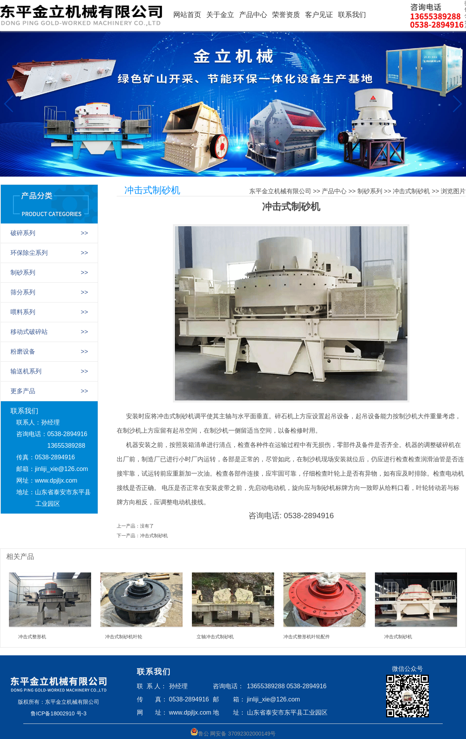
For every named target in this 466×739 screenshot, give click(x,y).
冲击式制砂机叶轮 (123, 636)
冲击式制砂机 (411, 191)
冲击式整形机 (32, 636)
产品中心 (253, 15)
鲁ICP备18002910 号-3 (58, 713)
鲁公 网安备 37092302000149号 (233, 732)
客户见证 (319, 15)
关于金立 (220, 15)
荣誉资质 (286, 15)
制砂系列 (369, 191)
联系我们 (352, 15)
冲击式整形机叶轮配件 (306, 636)
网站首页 (187, 15)
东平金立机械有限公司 (280, 191)
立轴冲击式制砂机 (215, 636)
